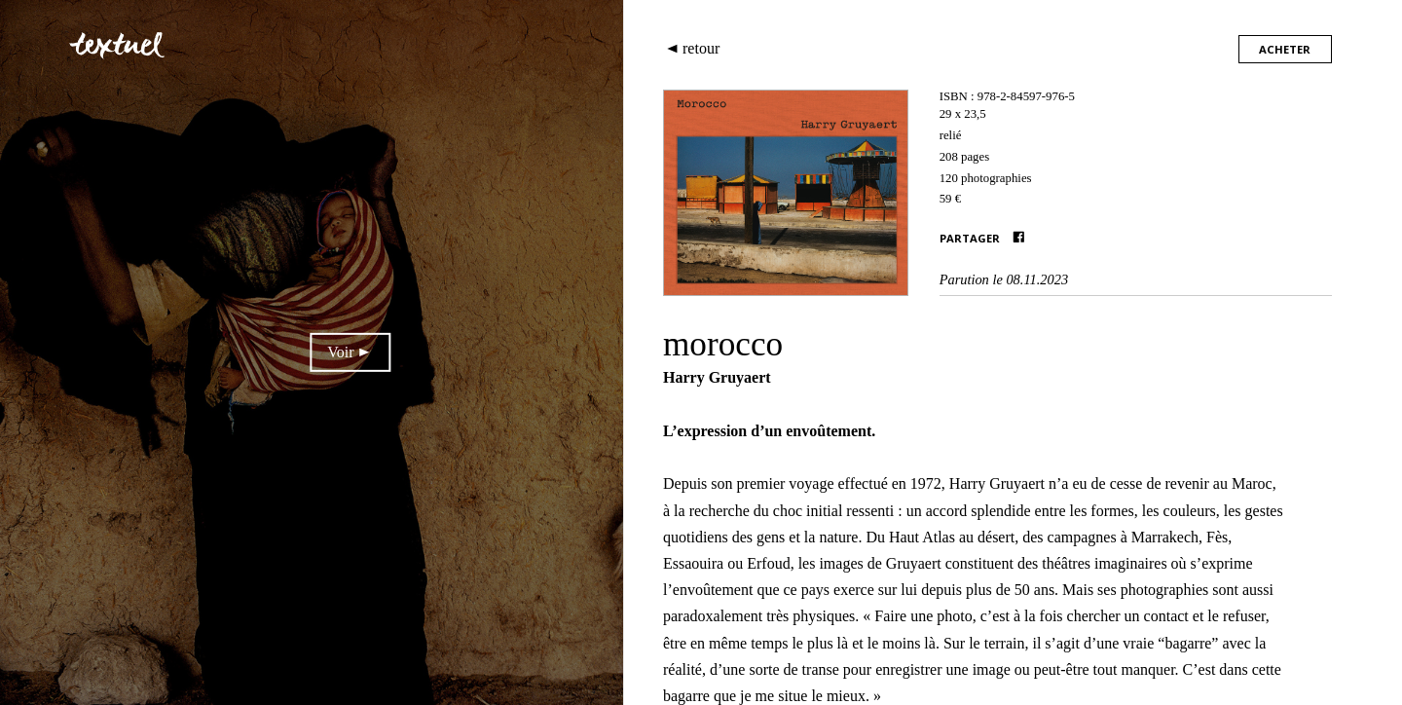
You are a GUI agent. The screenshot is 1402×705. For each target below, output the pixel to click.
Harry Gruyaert (717, 377)
